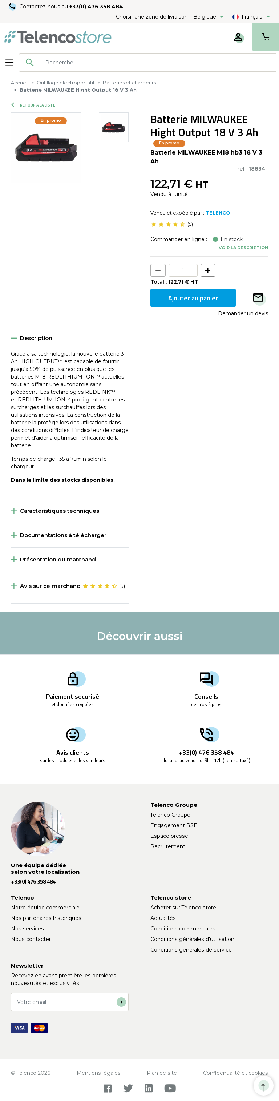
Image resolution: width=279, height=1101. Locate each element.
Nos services (27, 928)
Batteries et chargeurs (129, 82)
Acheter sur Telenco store (183, 907)
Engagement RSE (173, 825)
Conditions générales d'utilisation (192, 939)
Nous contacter (31, 939)
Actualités (163, 918)
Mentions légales (99, 1073)
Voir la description (243, 247)
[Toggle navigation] (9, 62)
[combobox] (147, 62)
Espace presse (169, 836)
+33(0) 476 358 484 (96, 6)
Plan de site (162, 1073)
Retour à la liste (33, 105)
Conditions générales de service (191, 949)
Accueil (19, 82)
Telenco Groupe (170, 815)
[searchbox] (158, 62)
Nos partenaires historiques (46, 918)
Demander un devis (243, 313)
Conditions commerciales (182, 928)
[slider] (168, 224)
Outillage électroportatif (65, 82)
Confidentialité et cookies (235, 1073)
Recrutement (167, 846)
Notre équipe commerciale (45, 907)
